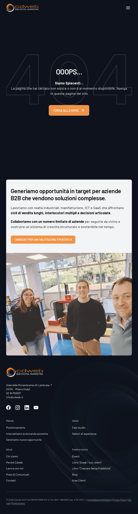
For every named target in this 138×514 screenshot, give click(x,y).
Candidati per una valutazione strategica (43, 239)
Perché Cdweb (14, 462)
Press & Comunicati (17, 474)
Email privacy (18, 503)
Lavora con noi (15, 468)
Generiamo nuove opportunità (24, 439)
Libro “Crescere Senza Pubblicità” (91, 468)
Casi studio (79, 427)
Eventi (76, 456)
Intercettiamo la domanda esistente (27, 433)
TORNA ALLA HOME (69, 110)
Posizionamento (15, 427)
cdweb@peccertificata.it (99, 499)
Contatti (11, 480)
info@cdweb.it (14, 397)
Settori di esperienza (84, 433)
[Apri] (128, 8)
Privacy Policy (119, 499)
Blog (74, 474)
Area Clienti (79, 480)
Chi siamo (12, 456)
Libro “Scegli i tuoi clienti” (87, 462)
